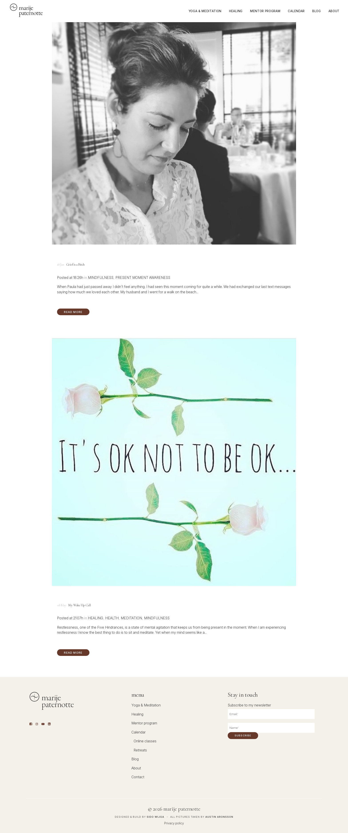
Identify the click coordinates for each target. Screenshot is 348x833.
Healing (95, 618)
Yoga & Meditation (146, 705)
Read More (73, 312)
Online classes (145, 741)
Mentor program (144, 723)
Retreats (140, 750)
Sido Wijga (155, 816)
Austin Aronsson (219, 816)
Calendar (138, 732)
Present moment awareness (142, 278)
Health (112, 618)
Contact (137, 777)
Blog (135, 759)
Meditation (131, 618)
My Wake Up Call (79, 605)
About (136, 768)
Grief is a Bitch (75, 264)
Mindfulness (100, 278)
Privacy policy (174, 823)
